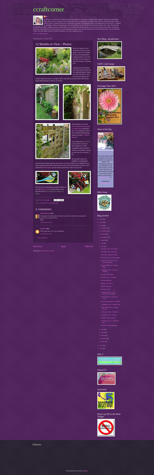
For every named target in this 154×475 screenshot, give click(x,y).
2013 (101, 225)
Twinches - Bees (105, 289)
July (102, 243)
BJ (47, 16)
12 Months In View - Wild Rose (109, 312)
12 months (43, 203)
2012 (101, 345)
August (103, 240)
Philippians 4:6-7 (105, 177)
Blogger (85, 471)
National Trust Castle (44, 189)
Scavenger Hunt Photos (107, 274)
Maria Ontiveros (45, 213)
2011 (101, 348)
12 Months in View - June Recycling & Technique (108, 293)
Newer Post (37, 246)
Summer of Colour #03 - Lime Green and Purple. (109, 261)
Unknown (43, 228)
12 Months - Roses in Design (109, 252)
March (103, 335)
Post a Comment (42, 238)
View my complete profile (40, 33)
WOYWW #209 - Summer (108, 318)
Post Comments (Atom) (47, 251)
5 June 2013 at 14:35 (46, 222)
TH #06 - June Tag (106, 286)
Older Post (89, 246)
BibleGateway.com (105, 183)
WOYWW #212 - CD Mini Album (110, 258)
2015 (101, 219)
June (102, 246)
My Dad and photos (106, 280)
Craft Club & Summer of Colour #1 (110, 301)
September (104, 237)
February (103, 338)
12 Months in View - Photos (108, 315)
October (103, 234)
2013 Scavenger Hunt (52, 203)
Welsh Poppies (47, 167)
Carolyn (75, 130)
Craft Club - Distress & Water (109, 255)
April (102, 332)
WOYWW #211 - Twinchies (108, 277)
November (104, 231)
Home (63, 246)
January (103, 341)
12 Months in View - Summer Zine (110, 304)
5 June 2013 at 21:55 (46, 234)
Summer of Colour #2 (107, 283)
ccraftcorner (48, 9)
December (104, 228)
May (102, 329)
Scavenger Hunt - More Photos (109, 249)
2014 (101, 222)
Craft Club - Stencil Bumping (109, 325)
